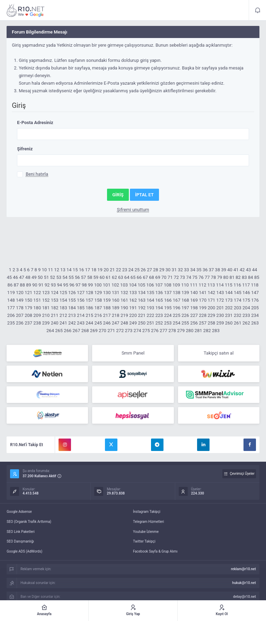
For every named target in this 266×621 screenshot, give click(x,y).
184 (72, 307)
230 (220, 315)
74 (188, 277)
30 (168, 269)
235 (11, 323)
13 (62, 269)
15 (75, 269)
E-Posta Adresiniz (35, 122)
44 (254, 269)
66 (139, 277)
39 (223, 269)
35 (199, 269)
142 (211, 292)
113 (211, 285)
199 (202, 307)
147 (255, 292)
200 (211, 307)
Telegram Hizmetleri (148, 522)
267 (76, 330)
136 (159, 292)
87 (16, 285)
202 (229, 307)
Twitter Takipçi (144, 541)
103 (124, 285)
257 (202, 323)
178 (20, 307)
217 (107, 315)
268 (85, 330)
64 (127, 277)
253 (168, 323)
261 (237, 323)
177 (11, 307)
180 (37, 307)
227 (194, 315)
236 (20, 323)
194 (159, 307)
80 (226, 277)
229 (211, 315)
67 (145, 277)
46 (15, 277)
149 (20, 300)
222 (150, 315)
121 (28, 292)
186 (89, 307)
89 (28, 285)
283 (216, 330)
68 (151, 277)
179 (28, 307)
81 (231, 277)
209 (37, 315)
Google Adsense (19, 512)
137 (168, 292)
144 (229, 292)
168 (185, 300)
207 (20, 315)
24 (131, 269)
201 (220, 307)
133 (133, 292)
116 (237, 285)
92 (47, 285)
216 (98, 315)
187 (98, 307)
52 (52, 277)
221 (141, 315)
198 (194, 307)
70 (164, 277)
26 (143, 269)
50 (40, 277)
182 (55, 307)
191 (133, 307)
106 (150, 285)
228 (202, 315)
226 (185, 315)
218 (115, 315)
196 (176, 307)
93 (53, 285)
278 (172, 330)
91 (41, 285)
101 (106, 285)
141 (202, 292)
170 (202, 300)
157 (89, 300)
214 (81, 315)
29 (162, 269)
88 (22, 285)
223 (159, 315)
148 (11, 300)
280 (190, 330)
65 (133, 277)
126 (72, 292)
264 (50, 330)
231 (229, 315)
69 (157, 277)
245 (98, 323)
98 (84, 285)
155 (72, 300)
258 (211, 323)
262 (246, 323)
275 (146, 330)
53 (58, 277)
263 (255, 323)
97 (78, 285)
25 (137, 269)
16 (81, 269)
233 (246, 315)
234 (255, 315)
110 (185, 285)
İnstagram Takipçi (146, 512)
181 (46, 307)
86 (10, 285)
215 (89, 315)
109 (176, 285)
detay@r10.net (244, 597)
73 (182, 277)
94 (59, 285)
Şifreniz (25, 148)
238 (37, 323)
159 (107, 300)
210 (46, 315)
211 (55, 315)
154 (63, 300)
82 (238, 277)
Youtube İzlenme (146, 532)
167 (176, 300)
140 (194, 292)
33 (186, 269)
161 (124, 300)
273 (128, 330)
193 (150, 307)
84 (250, 277)
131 (115, 292)
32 (180, 269)
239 (46, 323)
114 (220, 285)
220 (133, 315)
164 (150, 300)
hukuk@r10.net (244, 583)
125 (63, 292)
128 (89, 292)
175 (246, 300)
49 (34, 277)
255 (185, 323)
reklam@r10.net (243, 569)
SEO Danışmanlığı (20, 541)
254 (176, 323)
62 (114, 277)
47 (21, 277)
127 (81, 292)
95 (65, 285)
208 (28, 315)
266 (67, 330)
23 (124, 269)
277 (163, 330)
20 (106, 269)
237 (28, 323)
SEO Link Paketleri (21, 532)
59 (96, 277)
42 (242, 269)
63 (120, 277)
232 (237, 315)
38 (217, 269)
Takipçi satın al (218, 353)
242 (72, 323)
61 (108, 277)
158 (98, 300)
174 (237, 300)
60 (102, 277)
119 (11, 292)
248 (124, 323)
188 (107, 307)
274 (137, 330)
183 (63, 307)
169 (194, 300)
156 (81, 300)
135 (150, 292)
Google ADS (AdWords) (24, 551)
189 (115, 307)
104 (132, 285)
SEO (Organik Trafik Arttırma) (29, 522)
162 (133, 300)
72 (176, 277)
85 (256, 277)
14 (69, 269)
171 (211, 300)
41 (236, 269)
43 (248, 269)
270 (102, 330)
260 (229, 323)
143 (220, 292)
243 (81, 323)
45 (9, 277)
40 (229, 269)
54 (65, 277)
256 (194, 323)
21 (112, 269)
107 (159, 285)
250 (141, 323)
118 (254, 285)
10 (44, 269)
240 (55, 323)
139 (185, 292)
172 (220, 300)
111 (193, 285)
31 (174, 269)
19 (100, 269)
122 (37, 292)
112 (202, 285)
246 (107, 323)
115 (228, 285)
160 (115, 300)
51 (46, 277)
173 (229, 300)
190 (124, 307)
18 (93, 269)
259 (220, 323)
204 (246, 307)
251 (150, 323)
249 (133, 323)
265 (59, 330)
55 (71, 277)
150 (28, 300)
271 (111, 330)
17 (87, 269)
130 (107, 292)
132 (124, 292)
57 (83, 277)
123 (46, 292)
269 (94, 330)
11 (50, 269)
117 (246, 285)
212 (63, 315)
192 (141, 307)
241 (63, 323)
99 (90, 285)
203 (237, 307)
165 (159, 300)
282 (207, 330)
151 (37, 300)
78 (213, 277)
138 (176, 292)
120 (20, 292)
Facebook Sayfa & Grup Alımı (155, 551)
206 (11, 315)
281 (198, 330)
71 (170, 277)
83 (244, 277)
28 (155, 269)
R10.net (26, 10)
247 (115, 323)
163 (141, 300)
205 (255, 307)
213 (72, 315)
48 (27, 277)
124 (55, 292)
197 (185, 307)
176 (255, 300)
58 (89, 277)
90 (34, 285)
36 (205, 269)
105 (141, 285)
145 (237, 292)
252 (159, 323)
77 (207, 277)
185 (81, 307)
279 (181, 330)
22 (118, 269)
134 (141, 292)
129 (98, 292)
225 (176, 315)
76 (201, 277)
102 (115, 285)
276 (155, 330)
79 (219, 277)
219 (124, 315)
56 (77, 277)
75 (194, 277)
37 (211, 269)
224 (168, 315)
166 (168, 300)
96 (71, 285)
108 (167, 285)
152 (46, 300)
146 (246, 292)
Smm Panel (133, 353)
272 (120, 330)
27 (149, 269)
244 (89, 323)
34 (192, 269)
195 (168, 307)
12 (56, 269)
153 (55, 300)
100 (98, 285)
